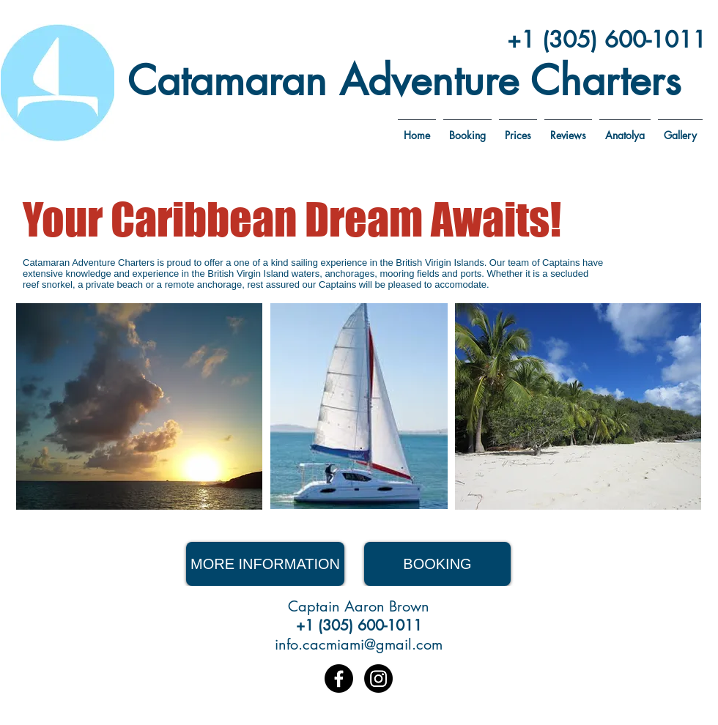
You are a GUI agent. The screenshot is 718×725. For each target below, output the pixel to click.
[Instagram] (378, 678)
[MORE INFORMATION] (265, 564)
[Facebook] (339, 678)
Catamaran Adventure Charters (404, 80)
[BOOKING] (437, 564)
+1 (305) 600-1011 (606, 39)
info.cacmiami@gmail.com (359, 644)
